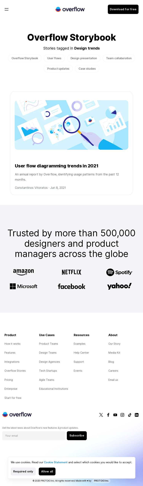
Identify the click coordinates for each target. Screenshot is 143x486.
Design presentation (84, 58)
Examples (79, 343)
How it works (12, 343)
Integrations (12, 361)
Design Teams (48, 352)
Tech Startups (48, 370)
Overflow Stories (15, 370)
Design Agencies (49, 361)
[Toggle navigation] (6, 9)
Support (79, 361)
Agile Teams (46, 379)
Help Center (81, 352)
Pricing (8, 379)
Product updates (58, 68)
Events (78, 370)
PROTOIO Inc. (101, 480)
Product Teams (48, 343)
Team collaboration (118, 58)
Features (9, 352)
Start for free (12, 397)
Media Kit (114, 352)
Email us (113, 379)
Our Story (114, 343)
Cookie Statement (56, 462)
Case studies (87, 68)
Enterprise (10, 388)
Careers (113, 370)
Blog (111, 361)
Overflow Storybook (25, 58)
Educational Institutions (53, 388)
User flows (54, 58)
